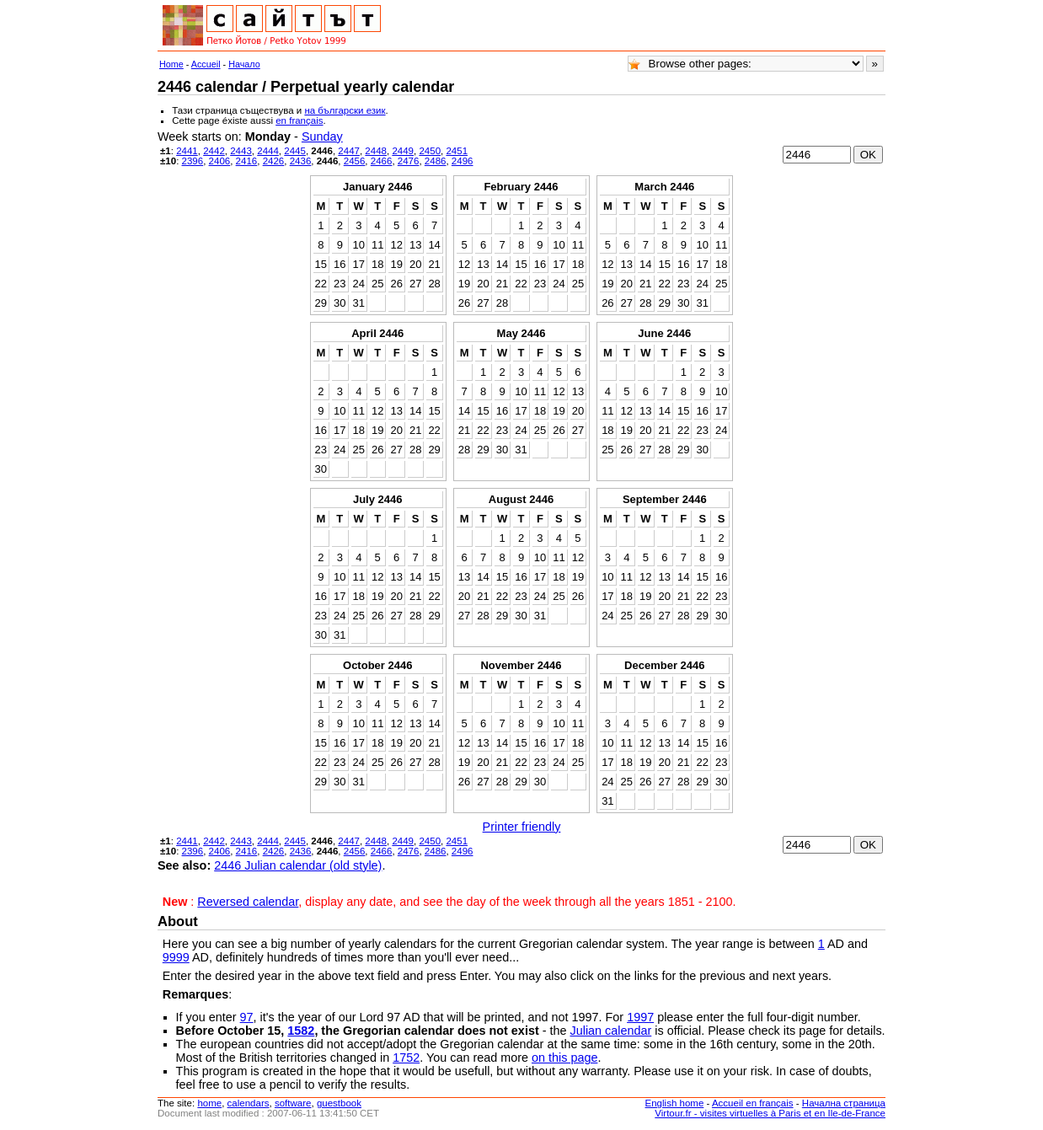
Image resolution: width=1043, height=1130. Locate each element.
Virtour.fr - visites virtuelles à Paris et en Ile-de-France (770, 1113)
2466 (382, 161)
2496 (462, 161)
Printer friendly (522, 826)
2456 (355, 161)
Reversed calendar (247, 901)
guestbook (339, 1103)
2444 (268, 151)
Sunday (322, 136)
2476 (409, 161)
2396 (193, 161)
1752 (406, 1057)
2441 (187, 151)
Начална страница (843, 1103)
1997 (640, 1017)
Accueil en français (753, 1103)
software (293, 1103)
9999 (176, 957)
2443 (241, 151)
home (209, 1103)
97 (247, 1017)
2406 (220, 161)
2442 (214, 151)
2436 (301, 161)
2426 (274, 161)
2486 (436, 161)
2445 (295, 151)
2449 (403, 151)
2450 (430, 151)
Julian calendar (610, 1030)
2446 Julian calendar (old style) (298, 865)
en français (299, 120)
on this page (564, 1057)
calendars (248, 1103)
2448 (376, 151)
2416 (247, 161)
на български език (344, 110)
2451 (457, 151)
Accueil (206, 64)
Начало (244, 64)
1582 (300, 1030)
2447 (349, 151)
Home (171, 64)
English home (674, 1103)
